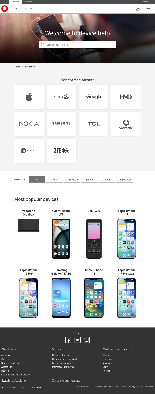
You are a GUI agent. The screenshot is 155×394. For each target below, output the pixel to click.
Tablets (89, 179)
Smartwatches (72, 179)
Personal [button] (15, 2)
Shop (15, 8)
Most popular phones (116, 349)
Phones (54, 179)
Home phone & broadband (64, 359)
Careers (4, 359)
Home (17, 67)
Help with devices (60, 355)
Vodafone (107, 363)
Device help (30, 67)
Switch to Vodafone (13, 380)
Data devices (124, 179)
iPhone (106, 355)
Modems (107, 179)
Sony (105, 367)
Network (5, 370)
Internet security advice (63, 367)
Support (29, 8)
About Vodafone (11, 349)
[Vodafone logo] (4, 8)
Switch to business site (66, 380)
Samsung (107, 359)
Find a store (144, 2)
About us (5, 355)
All (37, 179)
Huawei (106, 370)
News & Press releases (11, 363)
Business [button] (28, 2)
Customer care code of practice (16, 374)
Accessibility (7, 367)
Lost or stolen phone (61, 363)
